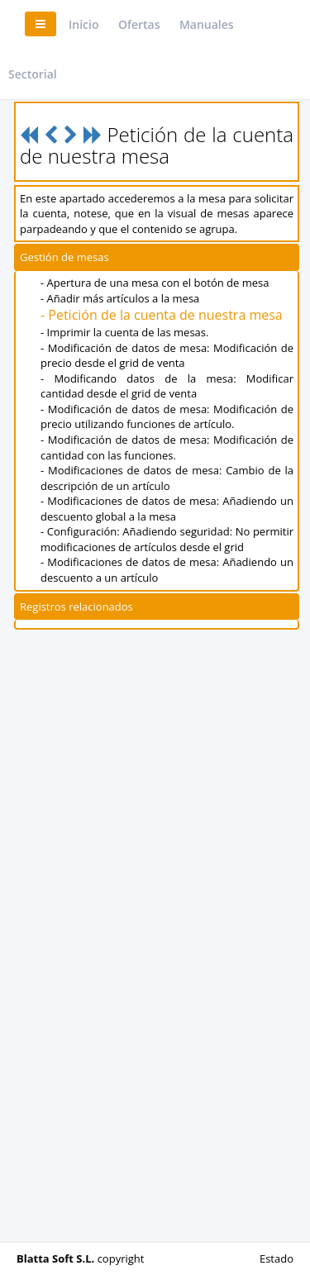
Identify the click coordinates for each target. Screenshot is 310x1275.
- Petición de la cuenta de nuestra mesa (162, 315)
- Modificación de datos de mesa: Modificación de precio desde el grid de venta (167, 355)
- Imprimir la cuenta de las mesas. (124, 332)
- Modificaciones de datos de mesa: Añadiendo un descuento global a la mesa (167, 508)
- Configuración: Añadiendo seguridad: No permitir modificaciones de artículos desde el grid (167, 539)
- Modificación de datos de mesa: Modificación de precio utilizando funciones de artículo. (167, 417)
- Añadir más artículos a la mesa (120, 298)
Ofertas (139, 24)
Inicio (83, 24)
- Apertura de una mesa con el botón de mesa (155, 282)
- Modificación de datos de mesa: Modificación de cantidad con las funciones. (167, 447)
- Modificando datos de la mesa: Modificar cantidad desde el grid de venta (167, 386)
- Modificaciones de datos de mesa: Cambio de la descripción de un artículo (167, 478)
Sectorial (32, 74)
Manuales (206, 24)
